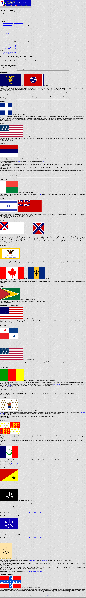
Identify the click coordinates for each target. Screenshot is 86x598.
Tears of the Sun (8, 39)
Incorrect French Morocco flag (16, 463)
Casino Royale (7, 44)
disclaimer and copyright (13, 17)
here (19, 161)
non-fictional (12, 16)
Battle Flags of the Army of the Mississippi (46, 595)
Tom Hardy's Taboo (8, 47)
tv (14, 16)
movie (6, 16)
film (4, 16)
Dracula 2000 (7, 31)
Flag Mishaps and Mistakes (7, 25)
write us (19, 17)
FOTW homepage (5, 17)
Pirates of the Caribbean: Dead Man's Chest (12, 45)
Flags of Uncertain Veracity (7, 41)
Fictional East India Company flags (35, 512)
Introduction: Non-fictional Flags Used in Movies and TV (13, 23)
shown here (9, 385)
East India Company (31, 560)
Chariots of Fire (7, 29)
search (9, 17)
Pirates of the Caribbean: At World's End (12, 46)
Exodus (6, 32)
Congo (41, 482)
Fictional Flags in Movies (7, 53)
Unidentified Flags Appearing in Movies (10, 52)
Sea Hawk (6, 43)
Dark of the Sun (7, 30)
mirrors (22, 17)
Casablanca (7, 28)
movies (9, 16)
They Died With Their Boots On (10, 48)
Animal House (7, 26)
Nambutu (40, 194)
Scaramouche (7, 42)
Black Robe (7, 27)
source (30, 534)
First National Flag (56, 384)
